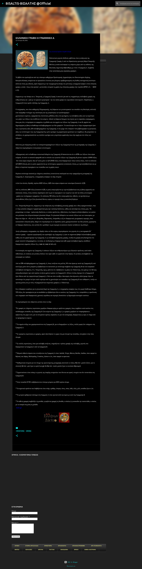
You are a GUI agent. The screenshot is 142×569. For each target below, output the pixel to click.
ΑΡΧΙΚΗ (17, 546)
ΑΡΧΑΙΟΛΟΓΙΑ (62, 546)
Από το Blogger (71, 562)
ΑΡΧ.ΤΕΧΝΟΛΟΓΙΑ (96, 546)
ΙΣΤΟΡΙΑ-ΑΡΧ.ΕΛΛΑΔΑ (31, 546)
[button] (17, 44)
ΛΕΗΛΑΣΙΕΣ (28, 549)
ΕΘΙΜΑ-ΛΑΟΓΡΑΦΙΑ (90, 549)
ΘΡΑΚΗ (76, 549)
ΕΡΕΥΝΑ (40, 549)
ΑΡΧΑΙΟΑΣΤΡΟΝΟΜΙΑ (78, 546)
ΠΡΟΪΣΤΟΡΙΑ (20, 431)
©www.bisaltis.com (71, 566)
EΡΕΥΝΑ (28, 431)
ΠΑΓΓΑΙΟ (51, 549)
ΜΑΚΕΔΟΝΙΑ (64, 549)
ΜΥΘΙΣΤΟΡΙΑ (48, 546)
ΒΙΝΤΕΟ (17, 549)
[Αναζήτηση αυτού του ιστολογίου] (129, 3)
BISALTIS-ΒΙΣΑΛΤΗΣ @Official (28, 3)
